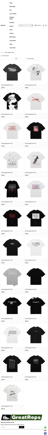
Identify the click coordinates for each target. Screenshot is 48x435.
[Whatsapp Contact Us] (45, 427)
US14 (11, 44)
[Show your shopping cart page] (46, 25)
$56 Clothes (13, 37)
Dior (11, 10)
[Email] (45, 430)
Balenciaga (12, 6)
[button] (32, 25)
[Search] (26, 25)
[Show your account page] (43, 25)
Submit (21, 427)
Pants (11, 29)
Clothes (11, 33)
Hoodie (11, 26)
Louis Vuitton (13, 13)
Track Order (13, 47)
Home (11, 3)
